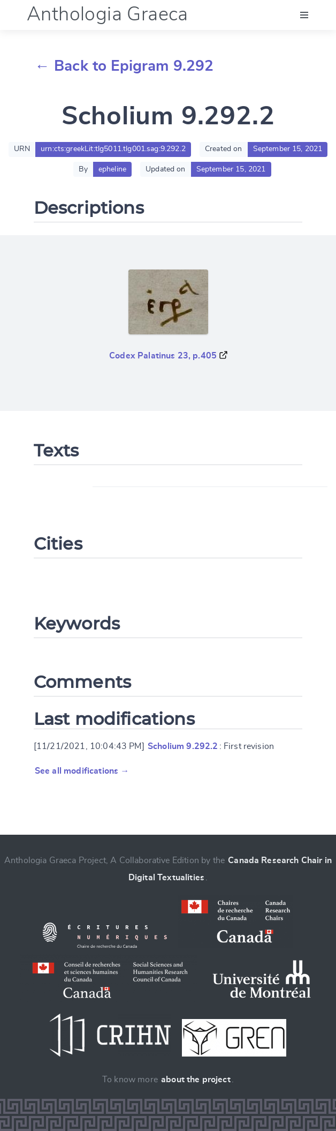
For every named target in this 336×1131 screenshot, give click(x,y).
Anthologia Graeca (107, 14)
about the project (196, 1079)
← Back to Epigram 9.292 (124, 66)
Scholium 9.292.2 (183, 746)
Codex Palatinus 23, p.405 (163, 355)
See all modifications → (82, 771)
